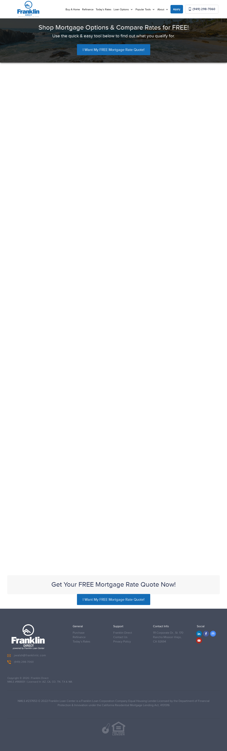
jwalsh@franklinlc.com (26, 655)
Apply (176, 9)
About (161, 9)
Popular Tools (144, 9)
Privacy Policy (122, 641)
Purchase (79, 633)
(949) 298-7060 (201, 9)
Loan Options (122, 9)
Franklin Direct (122, 633)
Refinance (88, 9)
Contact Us (120, 637)
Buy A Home (73, 9)
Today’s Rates (103, 9)
